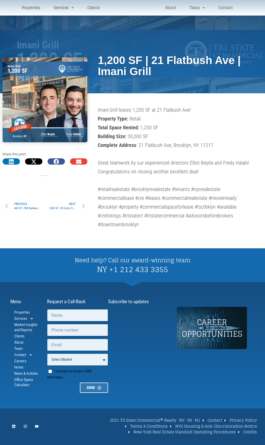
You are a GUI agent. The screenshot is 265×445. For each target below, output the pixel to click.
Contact (225, 8)
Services (64, 8)
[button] (11, 162)
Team (197, 8)
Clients (93, 8)
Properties (31, 8)
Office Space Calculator (23, 383)
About (170, 8)
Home (18, 368)
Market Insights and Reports (25, 328)
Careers (20, 362)
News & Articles (26, 374)
